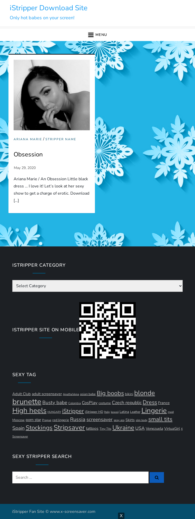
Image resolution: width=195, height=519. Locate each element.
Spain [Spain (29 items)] (18, 428)
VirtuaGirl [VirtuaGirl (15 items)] (172, 428)
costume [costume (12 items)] (105, 403)
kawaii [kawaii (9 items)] (115, 412)
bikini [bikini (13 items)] (129, 394)
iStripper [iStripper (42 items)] (73, 411)
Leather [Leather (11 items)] (135, 412)
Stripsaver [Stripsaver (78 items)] (69, 427)
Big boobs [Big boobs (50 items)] (110, 393)
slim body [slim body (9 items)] (141, 420)
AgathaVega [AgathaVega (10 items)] (71, 394)
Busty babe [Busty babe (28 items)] (54, 402)
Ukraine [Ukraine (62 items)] (123, 427)
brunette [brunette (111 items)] (26, 401)
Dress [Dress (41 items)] (150, 402)
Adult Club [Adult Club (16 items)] (21, 393)
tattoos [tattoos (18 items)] (92, 428)
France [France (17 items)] (164, 402)
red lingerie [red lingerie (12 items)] (60, 420)
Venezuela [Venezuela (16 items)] (154, 428)
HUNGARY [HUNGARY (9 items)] (54, 412)
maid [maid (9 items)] (171, 412)
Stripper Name (60, 139)
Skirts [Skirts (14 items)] (130, 419)
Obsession (28, 154)
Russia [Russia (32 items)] (77, 419)
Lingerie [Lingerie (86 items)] (154, 410)
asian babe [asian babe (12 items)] (88, 394)
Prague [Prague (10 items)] (46, 420)
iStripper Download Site (48, 8)
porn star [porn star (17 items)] (33, 419)
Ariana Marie (28, 139)
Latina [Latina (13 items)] (124, 412)
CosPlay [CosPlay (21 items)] (90, 403)
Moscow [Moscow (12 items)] (18, 420)
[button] (97, 35)
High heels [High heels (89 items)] (29, 410)
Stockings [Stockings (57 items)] (39, 428)
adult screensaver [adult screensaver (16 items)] (47, 393)
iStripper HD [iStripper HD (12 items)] (94, 412)
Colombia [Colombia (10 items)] (74, 403)
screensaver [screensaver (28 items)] (99, 419)
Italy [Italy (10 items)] (107, 412)
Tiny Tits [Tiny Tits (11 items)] (105, 429)
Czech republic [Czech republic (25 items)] (127, 403)
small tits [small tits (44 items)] (160, 419)
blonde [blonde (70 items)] (144, 392)
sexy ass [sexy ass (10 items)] (119, 420)
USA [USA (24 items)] (140, 428)
